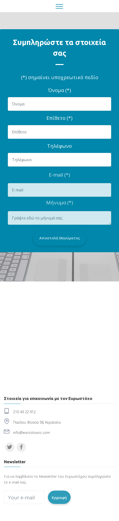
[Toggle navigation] (59, 6)
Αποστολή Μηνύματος (59, 242)
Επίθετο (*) (59, 118)
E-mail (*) (59, 176)
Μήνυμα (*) (59, 204)
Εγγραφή (59, 501)
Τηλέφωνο (59, 146)
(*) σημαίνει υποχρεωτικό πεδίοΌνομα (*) (59, 83)
